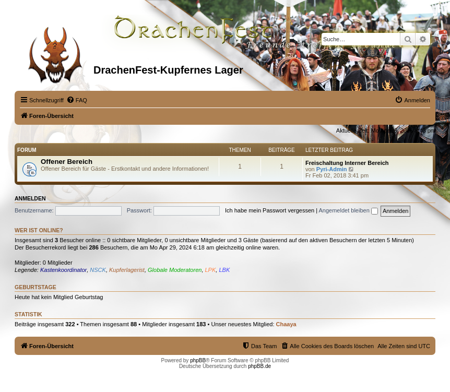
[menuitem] (76, 100)
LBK (224, 270)
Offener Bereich (66, 161)
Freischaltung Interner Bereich (347, 163)
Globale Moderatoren (175, 270)
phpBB (198, 360)
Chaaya (286, 324)
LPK (210, 270)
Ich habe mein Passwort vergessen (269, 210)
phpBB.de (259, 366)
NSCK (98, 270)
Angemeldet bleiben (348, 210)
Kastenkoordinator (63, 270)
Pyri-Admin (331, 169)
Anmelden (30, 198)
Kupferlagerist (127, 270)
